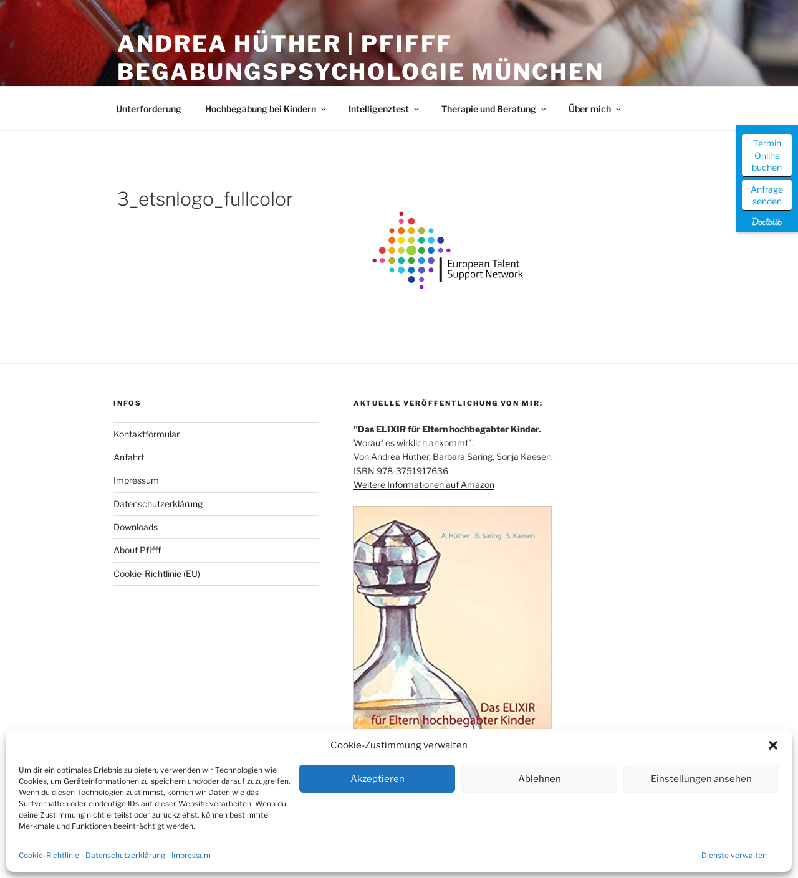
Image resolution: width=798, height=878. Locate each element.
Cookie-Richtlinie (49, 855)
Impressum (191, 855)
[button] (773, 745)
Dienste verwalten (734, 855)
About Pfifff (137, 550)
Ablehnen (539, 779)
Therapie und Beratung (494, 108)
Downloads (135, 527)
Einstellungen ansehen (701, 779)
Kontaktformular (146, 434)
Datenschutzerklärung (125, 855)
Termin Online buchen (767, 155)
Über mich (596, 108)
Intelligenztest (385, 108)
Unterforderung (148, 108)
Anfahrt (128, 457)
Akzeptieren (377, 779)
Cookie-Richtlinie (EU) (156, 573)
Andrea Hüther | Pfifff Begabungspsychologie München (360, 57)
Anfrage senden (767, 195)
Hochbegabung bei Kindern (266, 108)
